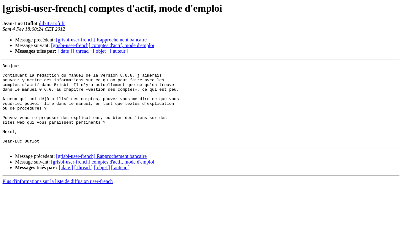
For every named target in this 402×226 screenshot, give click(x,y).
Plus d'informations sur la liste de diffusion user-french (58, 197)
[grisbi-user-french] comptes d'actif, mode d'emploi (102, 45)
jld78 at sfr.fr (52, 23)
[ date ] (65, 51)
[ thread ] (82, 51)
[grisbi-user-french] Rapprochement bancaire (101, 39)
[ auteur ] (119, 51)
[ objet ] (101, 51)
